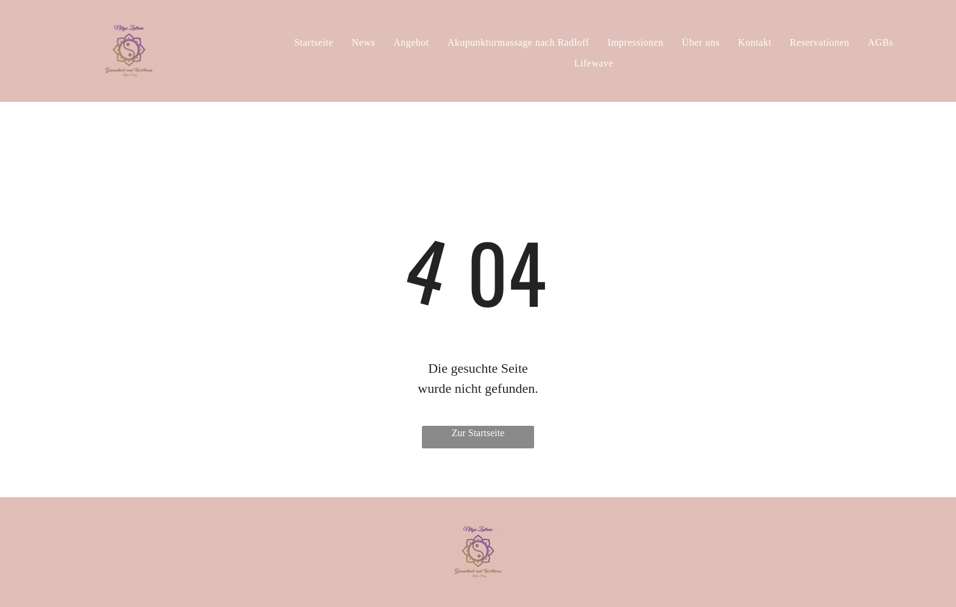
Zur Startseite (478, 433)
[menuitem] (313, 42)
